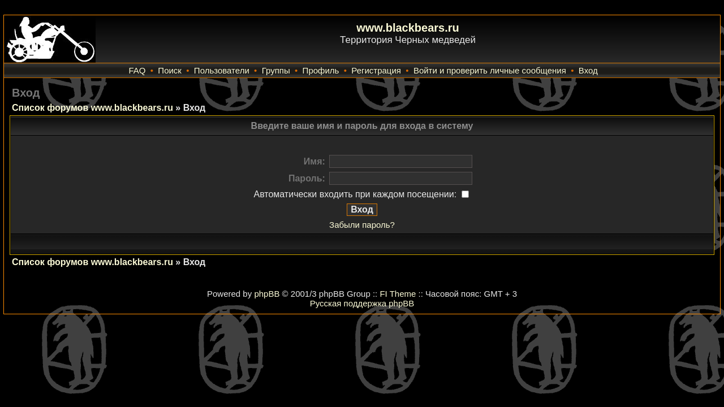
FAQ (136, 70)
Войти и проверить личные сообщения (489, 70)
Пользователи (221, 70)
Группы (276, 70)
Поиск (170, 70)
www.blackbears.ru (407, 27)
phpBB (266, 293)
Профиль (321, 70)
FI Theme (398, 293)
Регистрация (376, 70)
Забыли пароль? (362, 225)
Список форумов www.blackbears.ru (92, 107)
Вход (588, 70)
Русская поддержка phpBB (362, 303)
